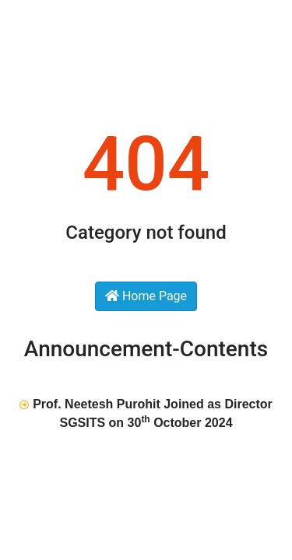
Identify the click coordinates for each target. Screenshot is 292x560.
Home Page (146, 296)
